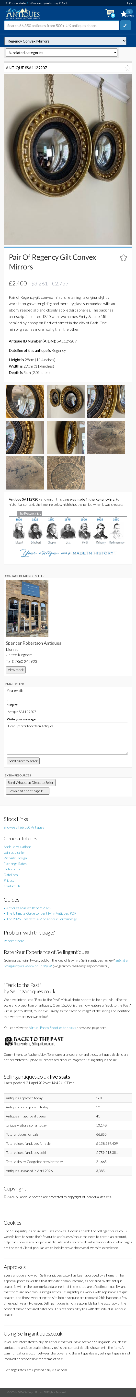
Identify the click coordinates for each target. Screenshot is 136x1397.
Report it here (14, 941)
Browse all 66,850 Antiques (24, 827)
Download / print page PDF (27, 791)
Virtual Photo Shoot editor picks (52, 1027)
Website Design (15, 858)
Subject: (12, 705)
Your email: (15, 691)
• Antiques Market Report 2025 (27, 908)
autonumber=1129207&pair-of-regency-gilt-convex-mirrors (65, 41)
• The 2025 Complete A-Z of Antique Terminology (40, 919)
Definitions (12, 869)
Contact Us (12, 886)
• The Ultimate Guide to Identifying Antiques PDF (40, 913)
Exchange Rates (15, 864)
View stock (16, 670)
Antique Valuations (18, 847)
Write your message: (21, 719)
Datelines (11, 875)
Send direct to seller (23, 761)
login (129, 3)
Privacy (9, 880)
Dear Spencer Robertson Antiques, (67, 739)
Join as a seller (14, 852)
